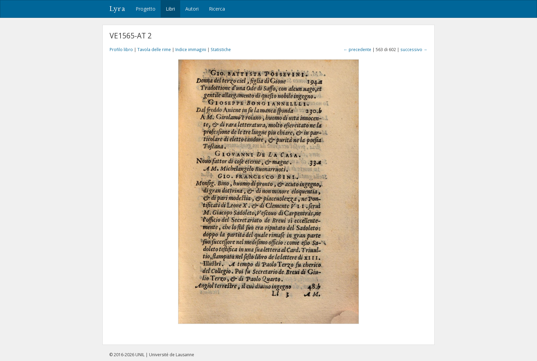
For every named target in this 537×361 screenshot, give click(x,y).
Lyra (117, 9)
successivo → (413, 49)
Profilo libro (121, 49)
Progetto (145, 8)
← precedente (357, 49)
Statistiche (221, 49)
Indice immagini (190, 49)
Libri (170, 8)
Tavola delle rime (154, 49)
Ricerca (217, 8)
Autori (192, 8)
